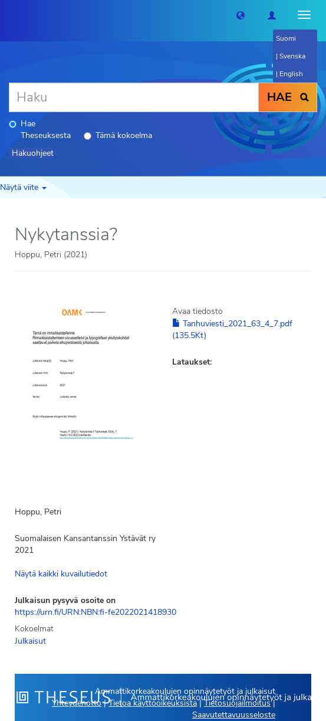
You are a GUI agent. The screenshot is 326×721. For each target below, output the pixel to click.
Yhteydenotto (76, 703)
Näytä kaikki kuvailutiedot (61, 573)
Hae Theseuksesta (40, 129)
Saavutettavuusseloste (233, 714)
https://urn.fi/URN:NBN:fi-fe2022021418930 (95, 612)
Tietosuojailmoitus (237, 703)
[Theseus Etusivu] (9, 15)
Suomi (286, 38)
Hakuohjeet (33, 153)
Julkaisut (30, 641)
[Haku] (134, 97)
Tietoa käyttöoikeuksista (152, 703)
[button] (240, 15)
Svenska (292, 56)
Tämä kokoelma (118, 135)
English (291, 73)
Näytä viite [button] (23, 187)
